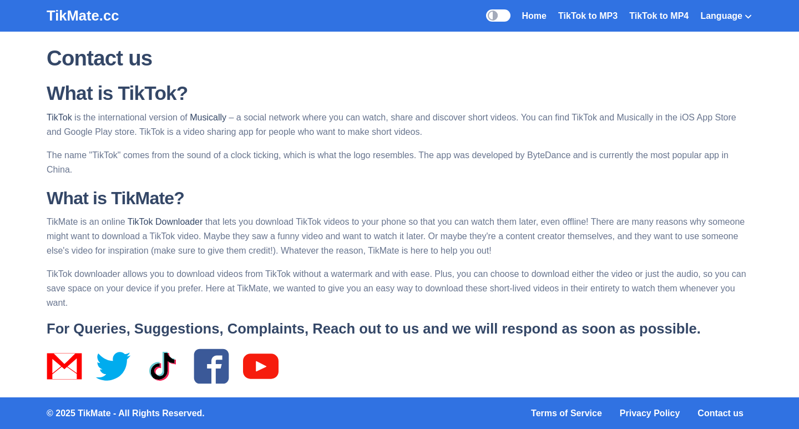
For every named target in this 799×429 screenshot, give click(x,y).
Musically (208, 117)
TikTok (59, 117)
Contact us (720, 413)
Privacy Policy (650, 413)
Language (726, 16)
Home (534, 16)
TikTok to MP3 (588, 16)
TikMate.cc (83, 15)
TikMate (94, 413)
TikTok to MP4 (659, 16)
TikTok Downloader (165, 221)
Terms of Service (566, 413)
